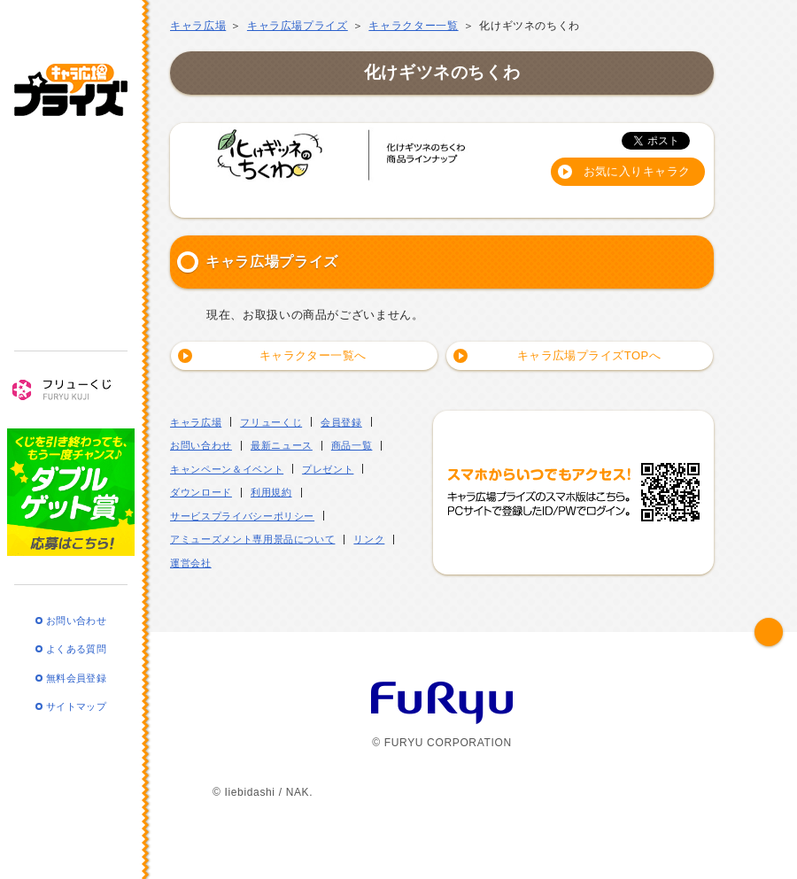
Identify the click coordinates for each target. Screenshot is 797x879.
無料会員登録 (76, 665)
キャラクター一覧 (413, 25)
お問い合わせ (76, 608)
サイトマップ (76, 695)
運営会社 (191, 563)
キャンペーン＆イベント (226, 469)
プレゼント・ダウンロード (71, 298)
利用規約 (271, 492)
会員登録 (341, 422)
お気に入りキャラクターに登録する (637, 175)
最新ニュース (71, 151)
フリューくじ (71, 377)
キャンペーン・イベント (71, 249)
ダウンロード (201, 492)
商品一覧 (71, 200)
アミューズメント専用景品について (252, 539)
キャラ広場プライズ (71, 77)
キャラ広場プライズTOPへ (588, 355)
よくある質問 (76, 637)
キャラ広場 (198, 25)
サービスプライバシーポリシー (242, 516)
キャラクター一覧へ (313, 355)
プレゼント (327, 469)
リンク (368, 539)
